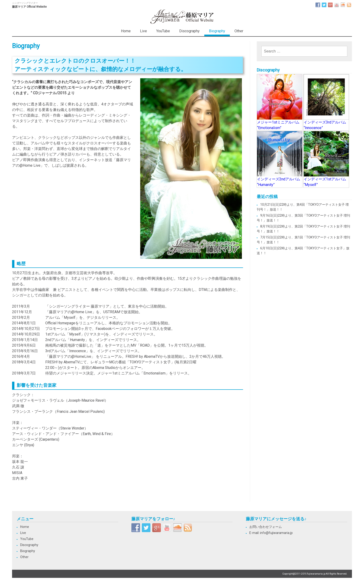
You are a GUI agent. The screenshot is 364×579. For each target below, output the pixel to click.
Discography (189, 31)
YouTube (163, 31)
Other (238, 31)
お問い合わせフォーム (265, 527)
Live (143, 31)
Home (126, 31)
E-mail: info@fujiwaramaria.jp (271, 533)
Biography (217, 31)
